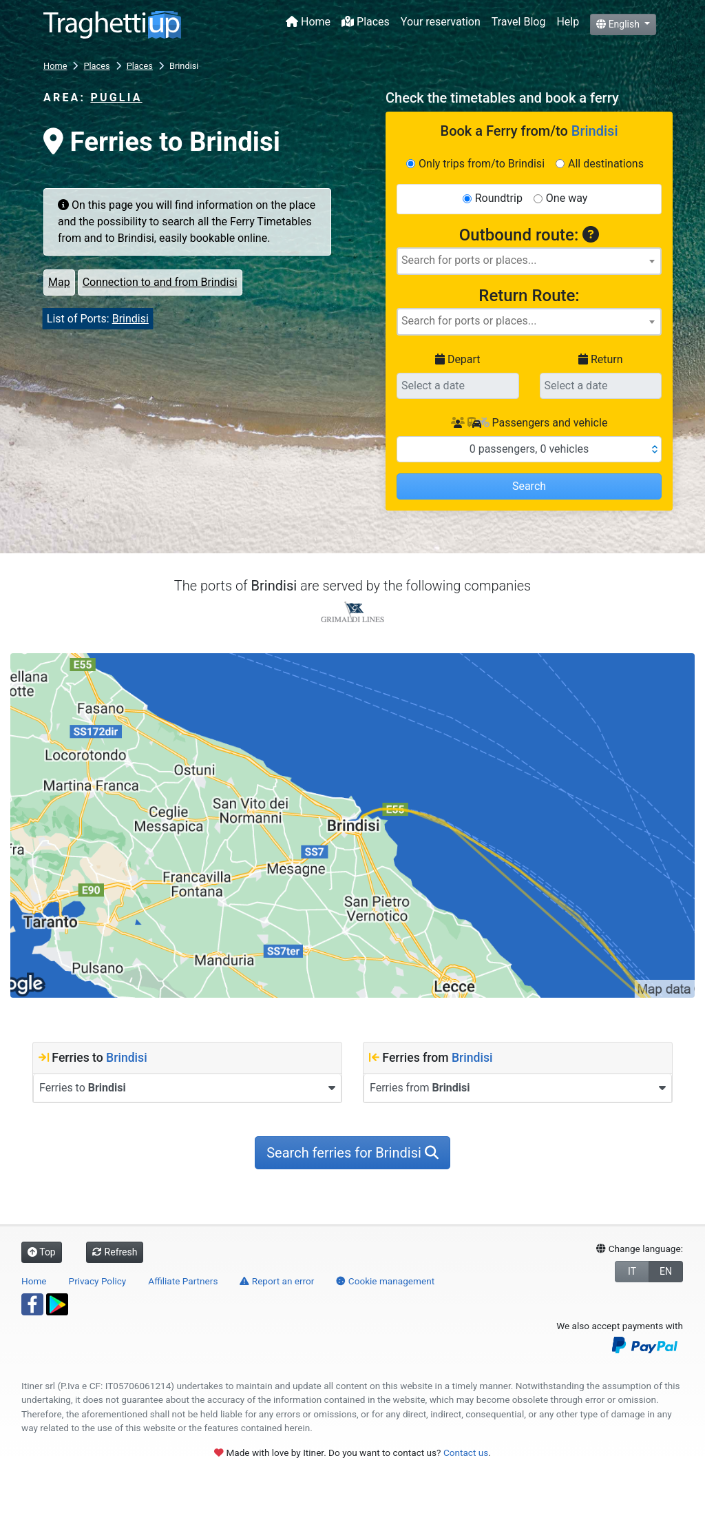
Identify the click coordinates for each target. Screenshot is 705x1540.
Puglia (116, 97)
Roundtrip (499, 198)
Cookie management (385, 1280)
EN (666, 1271)
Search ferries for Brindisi (352, 1152)
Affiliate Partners (183, 1280)
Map (59, 282)
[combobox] (529, 261)
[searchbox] (529, 260)
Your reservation (441, 21)
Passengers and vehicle (529, 422)
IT (632, 1271)
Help (567, 21)
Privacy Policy (98, 1280)
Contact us (465, 1452)
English (619, 24)
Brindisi (130, 318)
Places (365, 21)
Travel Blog (519, 21)
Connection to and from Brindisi (160, 282)
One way (566, 198)
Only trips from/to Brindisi (482, 163)
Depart (458, 359)
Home (308, 21)
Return (600, 359)
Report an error (277, 1280)
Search (529, 486)
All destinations (606, 163)
